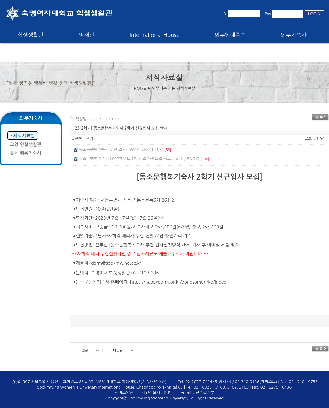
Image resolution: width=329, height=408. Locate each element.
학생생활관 (31, 35)
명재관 (86, 35)
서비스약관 (124, 393)
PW (268, 14)
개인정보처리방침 (157, 393)
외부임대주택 (230, 35)
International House (154, 35)
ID (224, 14)
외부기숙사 (294, 35)
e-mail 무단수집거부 (196, 393)
